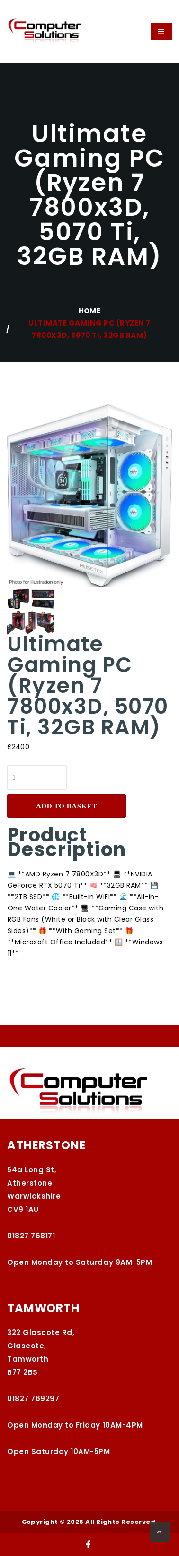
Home (90, 311)
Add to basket (66, 806)
